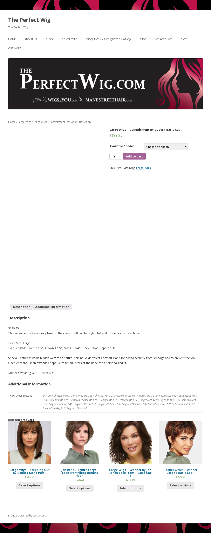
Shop (143, 39)
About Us (31, 39)
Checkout (14, 48)
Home (11, 39)
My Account (163, 39)
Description (21, 307)
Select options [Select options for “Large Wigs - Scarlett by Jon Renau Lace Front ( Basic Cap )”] (130, 488)
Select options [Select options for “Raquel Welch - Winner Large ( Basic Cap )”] (180, 485)
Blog (49, 39)
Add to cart (134, 156)
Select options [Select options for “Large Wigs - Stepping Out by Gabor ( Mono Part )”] (29, 485)
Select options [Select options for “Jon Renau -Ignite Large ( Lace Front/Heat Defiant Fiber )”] (80, 488)
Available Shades (122, 146)
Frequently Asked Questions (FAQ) (108, 39)
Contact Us (69, 39)
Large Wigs (24, 122)
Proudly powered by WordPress (27, 515)
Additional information (52, 307)
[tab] (21, 307)
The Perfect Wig (29, 19)
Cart (184, 39)
